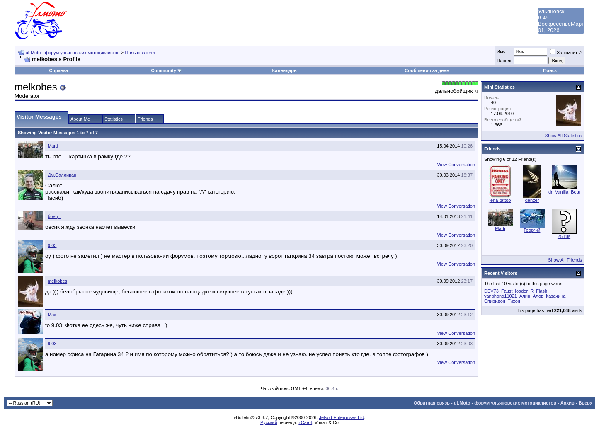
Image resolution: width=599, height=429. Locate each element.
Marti (53, 145)
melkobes (57, 281)
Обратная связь (432, 402)
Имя (501, 51)
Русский (268, 422)
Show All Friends (565, 259)
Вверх (585, 402)
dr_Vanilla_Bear (564, 191)
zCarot (305, 422)
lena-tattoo (500, 200)
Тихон (514, 300)
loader (521, 290)
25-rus (564, 236)
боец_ (54, 216)
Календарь (284, 70)
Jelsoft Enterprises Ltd (341, 417)
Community (166, 70)
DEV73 (491, 290)
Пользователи (140, 52)
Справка (58, 70)
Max (52, 314)
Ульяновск (551, 11)
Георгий (532, 230)
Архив (567, 402)
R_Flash (538, 290)
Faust (507, 290)
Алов (538, 295)
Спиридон (494, 300)
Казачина (555, 295)
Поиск (550, 70)
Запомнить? (566, 52)
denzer (532, 200)
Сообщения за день (427, 70)
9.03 (52, 245)
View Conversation (456, 164)
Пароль (504, 60)
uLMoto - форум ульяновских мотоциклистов (73, 52)
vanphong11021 (500, 295)
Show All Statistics (563, 135)
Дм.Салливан (62, 174)
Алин (524, 295)
